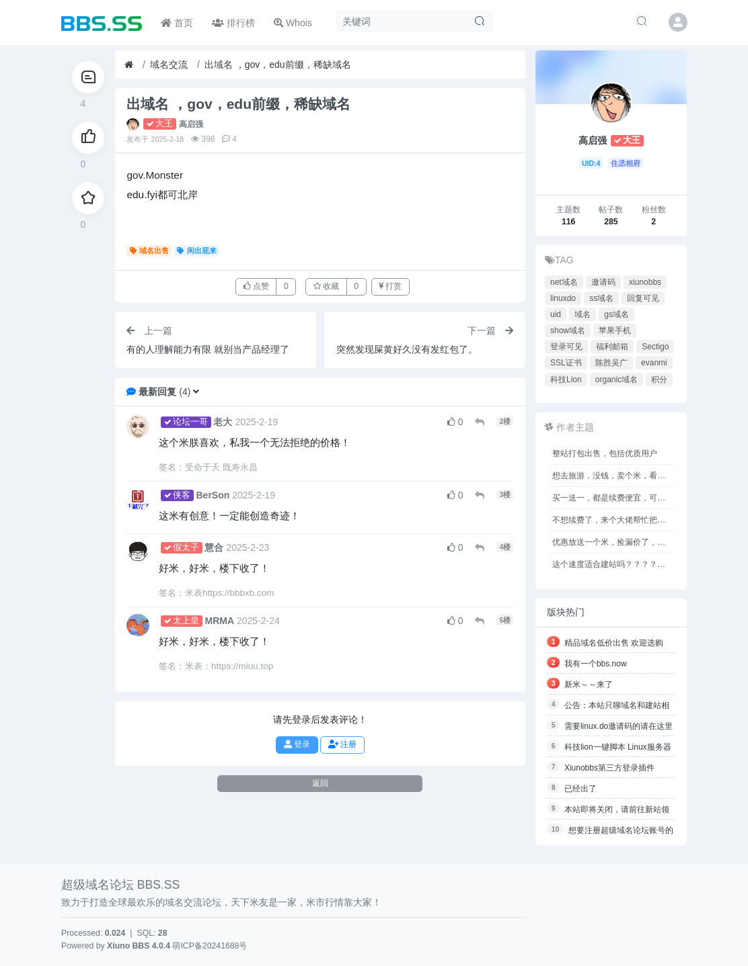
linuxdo (563, 298)
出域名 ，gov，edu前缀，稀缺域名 (277, 64)
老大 (222, 421)
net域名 (564, 282)
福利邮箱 (612, 346)
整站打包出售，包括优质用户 (604, 453)
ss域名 (601, 298)
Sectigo (655, 346)
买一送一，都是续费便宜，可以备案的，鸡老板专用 (613, 497)
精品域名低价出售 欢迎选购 (613, 643)
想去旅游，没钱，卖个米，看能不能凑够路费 (613, 475)
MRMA (219, 620)
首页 (177, 22)
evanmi (654, 362)
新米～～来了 (588, 684)
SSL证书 (566, 362)
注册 (342, 744)
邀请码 (603, 282)
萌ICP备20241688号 (209, 946)
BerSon (212, 495)
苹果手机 (615, 330)
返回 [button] (320, 783)
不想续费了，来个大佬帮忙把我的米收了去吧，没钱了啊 (613, 520)
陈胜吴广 (611, 362)
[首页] (128, 65)
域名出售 (150, 251)
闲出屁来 (197, 251)
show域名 (567, 330)
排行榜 (233, 22)
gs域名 (616, 314)
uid (555, 314)
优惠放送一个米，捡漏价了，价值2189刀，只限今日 (613, 542)
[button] (196, 391)
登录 (297, 744)
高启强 (191, 124)
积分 (659, 379)
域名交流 (169, 64)
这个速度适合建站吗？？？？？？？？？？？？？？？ (613, 564)
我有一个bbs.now (595, 663)
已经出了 (580, 788)
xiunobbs (645, 282)
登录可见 (566, 346)
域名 (582, 314)
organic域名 (616, 379)
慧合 (213, 547)
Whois (293, 22)
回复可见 (643, 298)
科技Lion (566, 379)
